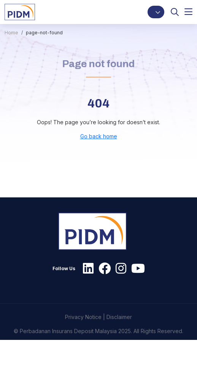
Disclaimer (119, 327)
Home (11, 32)
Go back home (98, 136)
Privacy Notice (83, 327)
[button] (156, 12)
